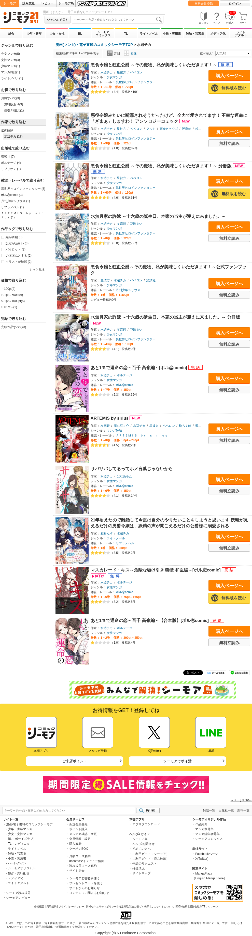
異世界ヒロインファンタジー (136, 82)
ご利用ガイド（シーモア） (150, 854)
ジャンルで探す (57, 19)
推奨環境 (138, 868)
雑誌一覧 (209, 810)
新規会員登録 (78, 824)
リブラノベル (125, 543)
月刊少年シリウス (128, 290)
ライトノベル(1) (12, 78)
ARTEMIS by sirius (110, 418)
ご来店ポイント (74, 761)
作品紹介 (201, 824)
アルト (151, 129)
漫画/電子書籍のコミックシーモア (29, 824)
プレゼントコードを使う (86, 883)
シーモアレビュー (18, 898)
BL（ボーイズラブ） (22, 839)
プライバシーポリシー (71, 906)
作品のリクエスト (144, 863)
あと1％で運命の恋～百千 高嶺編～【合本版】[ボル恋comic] (150, 620)
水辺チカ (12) (13, 136)
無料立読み (229, 143)
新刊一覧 (243, 810)
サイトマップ (141, 873)
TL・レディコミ (19, 843)
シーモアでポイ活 (177, 761)
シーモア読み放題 (18, 893)
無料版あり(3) (13, 104)
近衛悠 (186, 129)
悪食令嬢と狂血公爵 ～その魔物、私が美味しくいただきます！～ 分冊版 (162, 166)
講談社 (151, 280)
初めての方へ (141, 849)
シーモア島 (66, 3)
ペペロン (136, 72)
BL (80, 33)
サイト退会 (77, 870)
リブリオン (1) (11, 169)
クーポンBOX (78, 849)
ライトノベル (149, 33)
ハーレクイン (17, 863)
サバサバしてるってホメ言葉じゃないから (132, 468)
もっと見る (37, 269)
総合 (11, 33)
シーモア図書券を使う (84, 878)
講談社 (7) (8, 156)
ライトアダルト (241, 33)
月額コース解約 (80, 856)
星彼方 (121, 72)
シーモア (10, 3)
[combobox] (117, 19)
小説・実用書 (172, 33)
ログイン (235, 3)
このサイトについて (162, 906)
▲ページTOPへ (241, 800)
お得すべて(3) (10, 98)
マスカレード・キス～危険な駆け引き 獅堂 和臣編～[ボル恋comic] (156, 570)
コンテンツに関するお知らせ (89, 893)
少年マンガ (114, 285)
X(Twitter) (201, 858)
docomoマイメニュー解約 (87, 861)
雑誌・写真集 (195, 33)
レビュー (47, 3)
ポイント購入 (78, 829)
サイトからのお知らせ (84, 888)
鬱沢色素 (201, 426)
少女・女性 (57, 33)
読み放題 (28, 3)
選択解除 (7, 130)
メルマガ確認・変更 (83, 834)
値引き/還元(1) (14, 110)
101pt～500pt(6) (12, 295)
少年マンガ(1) (10, 66)
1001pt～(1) (9, 307)
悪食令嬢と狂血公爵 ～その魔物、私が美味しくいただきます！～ (154, 65)
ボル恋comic (124, 385)
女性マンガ (114, 380)
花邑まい (136, 224)
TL (126, 33)
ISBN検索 (181, 906)
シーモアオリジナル (21, 868)
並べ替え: (207, 53)
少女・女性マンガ (20, 834)
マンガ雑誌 (114, 430)
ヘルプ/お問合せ (143, 844)
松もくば (185, 426)
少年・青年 (34, 33)
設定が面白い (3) (17, 243)
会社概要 (39, 906)
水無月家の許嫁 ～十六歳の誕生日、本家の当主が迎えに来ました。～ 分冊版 (165, 317)
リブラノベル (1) (12, 207)
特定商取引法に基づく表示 (134, 906)
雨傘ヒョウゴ (169, 129)
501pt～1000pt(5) (13, 301)
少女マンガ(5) (10, 54)
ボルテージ (124, 375)
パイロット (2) (15, 249)
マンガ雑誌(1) (10, 72)
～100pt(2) (8, 289)
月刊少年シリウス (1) (15, 201)
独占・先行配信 (18, 873)
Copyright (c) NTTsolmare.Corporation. (126, 933)
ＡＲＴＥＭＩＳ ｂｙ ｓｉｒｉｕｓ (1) (22, 215)
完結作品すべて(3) (13, 327)
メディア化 (218, 33)
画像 (130, 53)
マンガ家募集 (204, 829)
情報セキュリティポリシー (101, 906)
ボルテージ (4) (11, 163)
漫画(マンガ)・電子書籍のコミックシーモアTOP (94, 45)
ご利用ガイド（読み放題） (150, 858)
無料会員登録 (203, 3)
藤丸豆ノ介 (121, 426)
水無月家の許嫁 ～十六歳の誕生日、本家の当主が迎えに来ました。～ (158, 216)
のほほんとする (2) (19, 255)
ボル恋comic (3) (12, 195)
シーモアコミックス (103, 33)
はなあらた (124, 476)
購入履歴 (75, 843)
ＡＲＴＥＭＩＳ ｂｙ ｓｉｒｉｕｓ (142, 435)
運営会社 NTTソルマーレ (203, 906)
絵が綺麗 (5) (14, 237)
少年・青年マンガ (20, 829)
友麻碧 (121, 224)
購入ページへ (229, 75)
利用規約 (51, 906)
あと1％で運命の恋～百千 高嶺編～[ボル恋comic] (139, 367)
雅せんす (107, 533)
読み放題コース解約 (83, 866)
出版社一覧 (226, 810)
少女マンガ (114, 77)
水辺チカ (107, 72)
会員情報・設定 (80, 839)
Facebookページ (206, 854)
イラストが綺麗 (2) (19, 262)
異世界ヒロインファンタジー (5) (23, 189)
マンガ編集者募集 (207, 834)
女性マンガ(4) (10, 60)
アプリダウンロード (146, 824)
